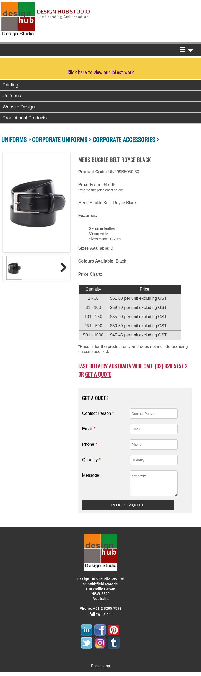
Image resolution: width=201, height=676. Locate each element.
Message (90, 475)
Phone (89, 444)
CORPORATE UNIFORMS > (62, 139)
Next (61, 268)
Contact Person (98, 413)
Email (89, 429)
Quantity (91, 459)
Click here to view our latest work (101, 72)
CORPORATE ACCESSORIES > (126, 139)
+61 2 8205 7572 (107, 612)
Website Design (19, 107)
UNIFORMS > (16, 139)
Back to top (100, 670)
